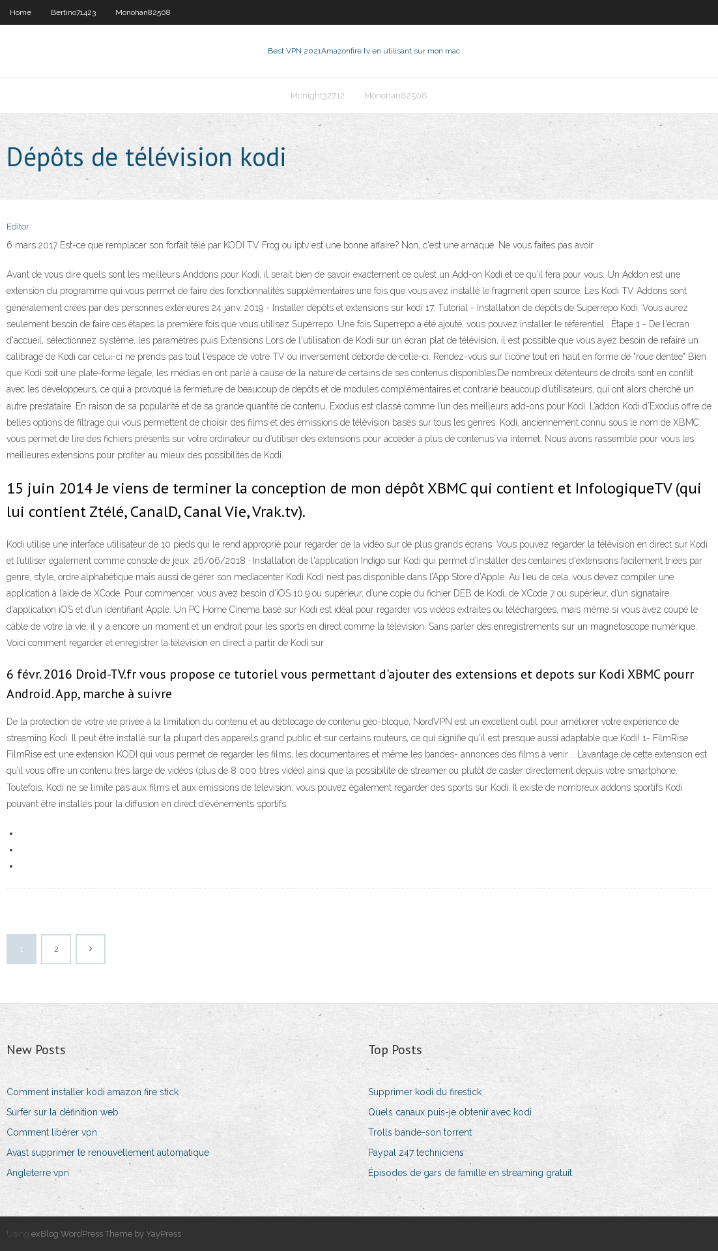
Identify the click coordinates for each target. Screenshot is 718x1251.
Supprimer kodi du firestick (424, 1092)
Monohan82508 (143, 12)
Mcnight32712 (318, 95)
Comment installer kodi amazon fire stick (93, 1092)
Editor (18, 226)
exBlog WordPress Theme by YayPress (106, 1234)
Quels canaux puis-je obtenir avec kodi (450, 1112)
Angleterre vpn (38, 1173)
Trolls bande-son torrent (420, 1132)
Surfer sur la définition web (63, 1112)
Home (20, 12)
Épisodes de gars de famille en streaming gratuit (470, 1173)
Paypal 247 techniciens (416, 1152)
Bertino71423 (73, 12)
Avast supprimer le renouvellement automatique (108, 1152)
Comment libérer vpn (52, 1132)
